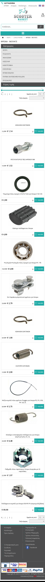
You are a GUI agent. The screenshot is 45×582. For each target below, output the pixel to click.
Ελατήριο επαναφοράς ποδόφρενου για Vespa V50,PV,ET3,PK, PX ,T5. (22, 436)
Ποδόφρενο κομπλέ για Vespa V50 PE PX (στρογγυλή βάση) (23, 504)
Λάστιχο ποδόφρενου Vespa (22, 228)
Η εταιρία (7, 527)
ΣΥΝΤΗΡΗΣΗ (7, 69)
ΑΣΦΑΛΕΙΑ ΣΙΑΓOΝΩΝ (22, 125)
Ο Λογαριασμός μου (11, 545)
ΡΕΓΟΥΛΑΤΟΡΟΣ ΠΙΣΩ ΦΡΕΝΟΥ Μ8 (23, 159)
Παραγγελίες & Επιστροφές (30, 528)
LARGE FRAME (18, 38)
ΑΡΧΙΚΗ (6, 6)
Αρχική (2, 37)
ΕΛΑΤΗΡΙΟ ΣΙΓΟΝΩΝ (22, 366)
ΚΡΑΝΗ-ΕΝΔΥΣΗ (8, 73)
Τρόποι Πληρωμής (32, 533)
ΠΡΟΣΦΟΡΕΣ (7, 80)
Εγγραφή (7, 550)
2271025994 (9, 3)
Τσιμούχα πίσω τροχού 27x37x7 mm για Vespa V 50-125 (22, 194)
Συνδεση (7, 548)
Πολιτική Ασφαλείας (32, 538)
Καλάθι (40, 131)
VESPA (9, 38)
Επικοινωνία (33, 6)
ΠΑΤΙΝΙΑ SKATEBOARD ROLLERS (14, 77)
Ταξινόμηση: (23, 98)
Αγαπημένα (32, 131)
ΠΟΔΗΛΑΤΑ (7, 54)
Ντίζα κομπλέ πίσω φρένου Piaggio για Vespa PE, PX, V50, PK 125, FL (22, 401)
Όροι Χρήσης (9, 533)
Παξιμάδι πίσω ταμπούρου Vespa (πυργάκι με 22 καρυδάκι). (22, 470)
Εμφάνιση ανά (32, 94)
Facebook (33, 547)
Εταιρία (13, 6)
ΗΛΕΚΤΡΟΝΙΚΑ (8, 65)
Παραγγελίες (9, 556)
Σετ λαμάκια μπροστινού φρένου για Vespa (22, 297)
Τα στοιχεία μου (10, 553)
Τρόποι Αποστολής (32, 535)
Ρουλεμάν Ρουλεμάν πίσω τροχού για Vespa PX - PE (22, 263)
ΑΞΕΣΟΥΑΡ (6, 61)
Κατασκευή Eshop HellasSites (33, 576)
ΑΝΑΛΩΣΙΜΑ (7, 58)
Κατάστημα (22, 6)
